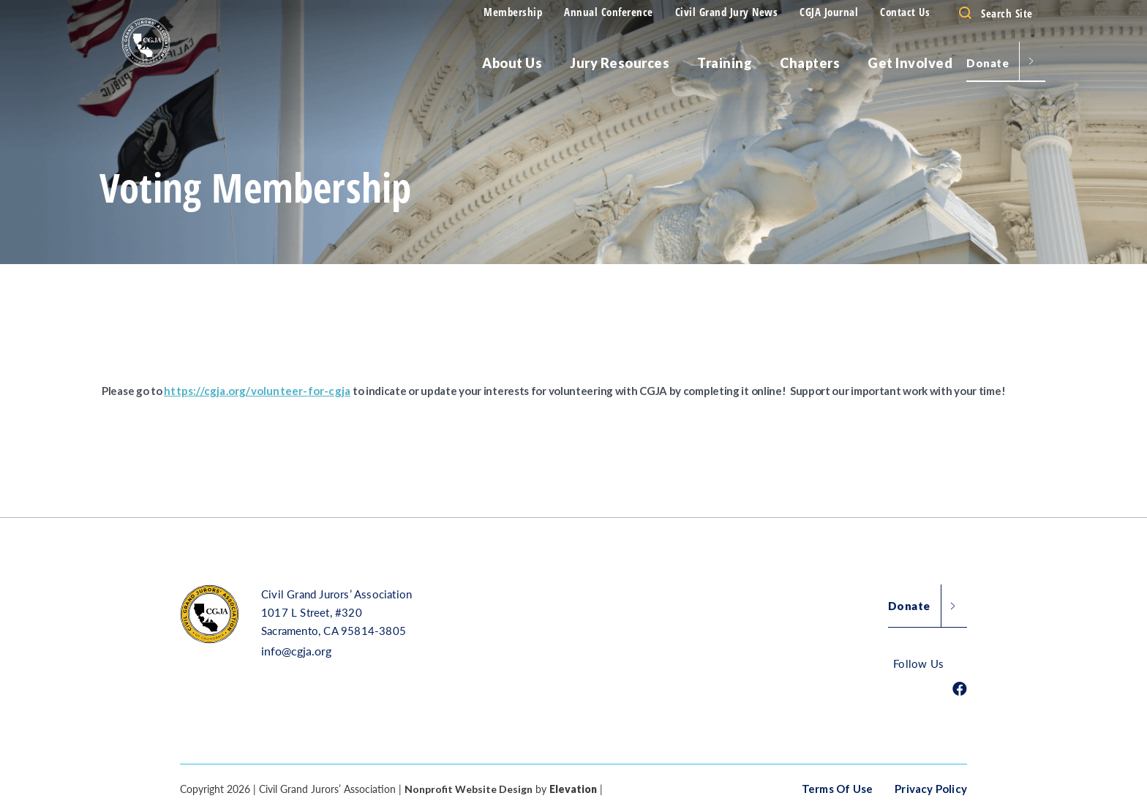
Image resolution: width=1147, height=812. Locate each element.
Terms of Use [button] (837, 788)
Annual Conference (608, 36)
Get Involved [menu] (910, 84)
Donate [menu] (987, 84)
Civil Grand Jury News (726, 36)
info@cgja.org (296, 650)
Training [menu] (724, 84)
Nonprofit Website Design (469, 789)
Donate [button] (909, 605)
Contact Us (905, 36)
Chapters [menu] (810, 84)
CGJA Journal (829, 36)
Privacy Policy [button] (931, 788)
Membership (513, 36)
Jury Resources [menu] (619, 84)
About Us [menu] (512, 84)
